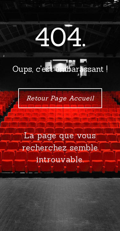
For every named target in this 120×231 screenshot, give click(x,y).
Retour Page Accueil (60, 98)
